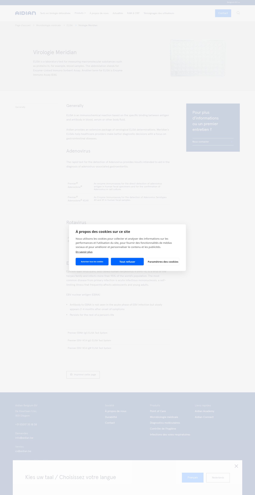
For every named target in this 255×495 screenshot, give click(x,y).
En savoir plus (84, 251)
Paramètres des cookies (163, 261)
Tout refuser (127, 261)
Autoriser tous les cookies (92, 261)
